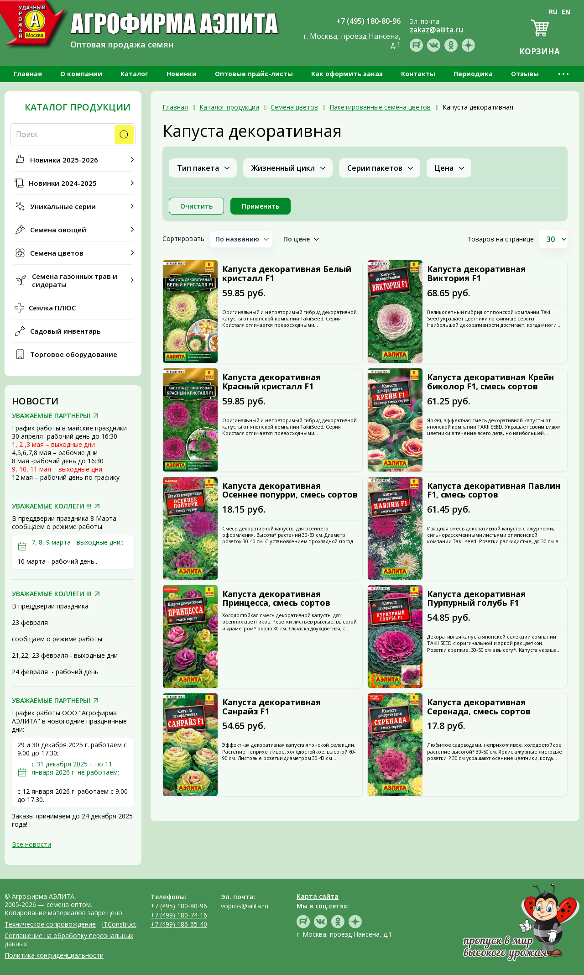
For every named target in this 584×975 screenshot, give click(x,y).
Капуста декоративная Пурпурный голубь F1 (476, 599)
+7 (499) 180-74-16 (179, 915)
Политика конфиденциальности (54, 955)
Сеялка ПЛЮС (52, 307)
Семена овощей (58, 229)
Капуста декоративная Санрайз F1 (271, 707)
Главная (28, 73)
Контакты (418, 73)
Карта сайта (318, 896)
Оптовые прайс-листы (254, 73)
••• (564, 73)
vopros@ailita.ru (244, 906)
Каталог (134, 73)
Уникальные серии (63, 206)
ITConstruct (119, 924)
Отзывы (525, 73)
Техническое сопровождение (50, 924)
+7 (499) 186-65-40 (179, 924)
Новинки (182, 73)
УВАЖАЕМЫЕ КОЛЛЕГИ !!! (52, 506)
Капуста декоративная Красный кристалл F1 (271, 382)
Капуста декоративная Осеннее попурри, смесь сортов (290, 491)
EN (566, 11)
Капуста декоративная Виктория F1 (476, 274)
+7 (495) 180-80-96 (179, 906)
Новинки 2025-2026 (64, 159)
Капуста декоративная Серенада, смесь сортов (479, 707)
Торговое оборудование (73, 354)
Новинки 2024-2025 (63, 183)
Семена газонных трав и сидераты (74, 280)
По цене (296, 239)
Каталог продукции (77, 107)
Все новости (31, 844)
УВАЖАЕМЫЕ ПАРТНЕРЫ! (51, 416)
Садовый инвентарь (65, 330)
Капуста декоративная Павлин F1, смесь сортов (493, 491)
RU (553, 11)
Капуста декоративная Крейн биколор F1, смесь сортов (490, 382)
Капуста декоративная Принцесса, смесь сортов (276, 599)
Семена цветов (56, 252)
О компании (81, 73)
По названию (237, 239)
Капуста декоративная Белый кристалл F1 (286, 274)
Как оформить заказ (347, 73)
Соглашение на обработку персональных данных (69, 939)
